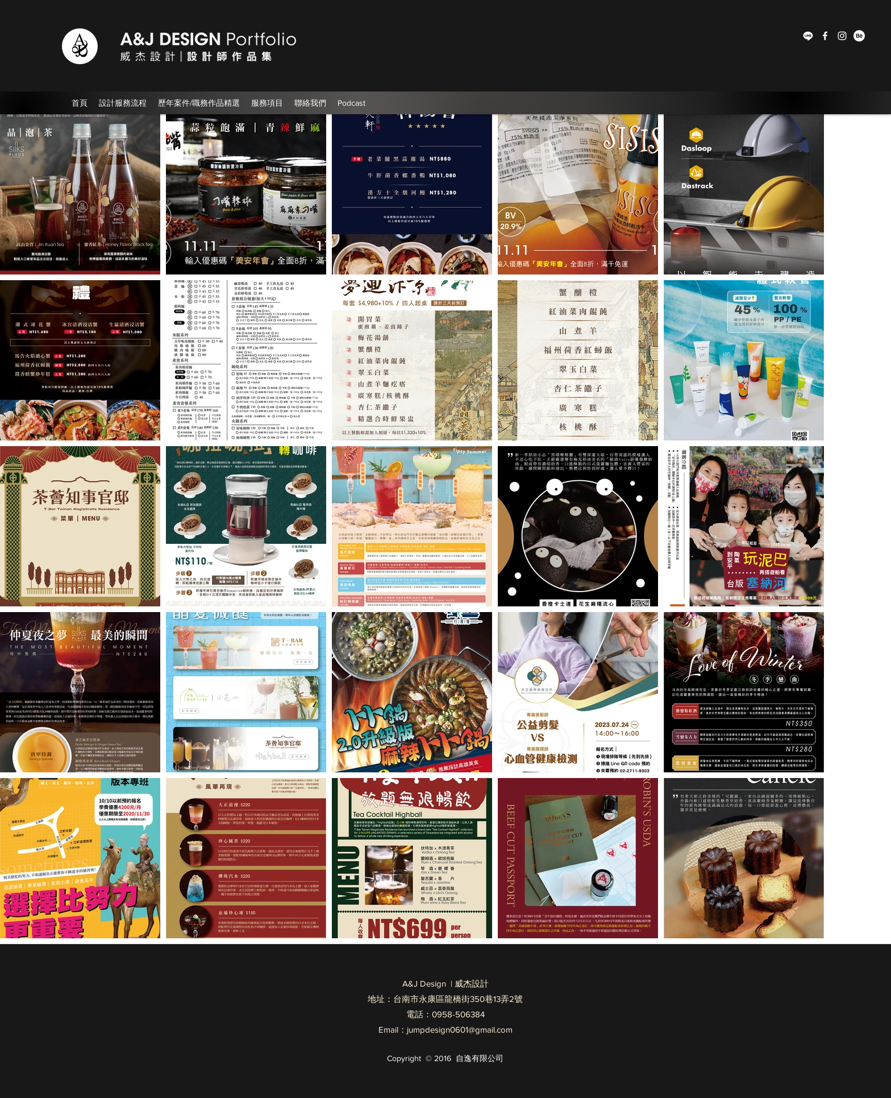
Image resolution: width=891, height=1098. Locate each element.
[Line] (808, 35)
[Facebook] (825, 35)
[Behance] (859, 35)
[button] (198, 103)
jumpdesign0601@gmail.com (460, 1029)
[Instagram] (842, 35)
